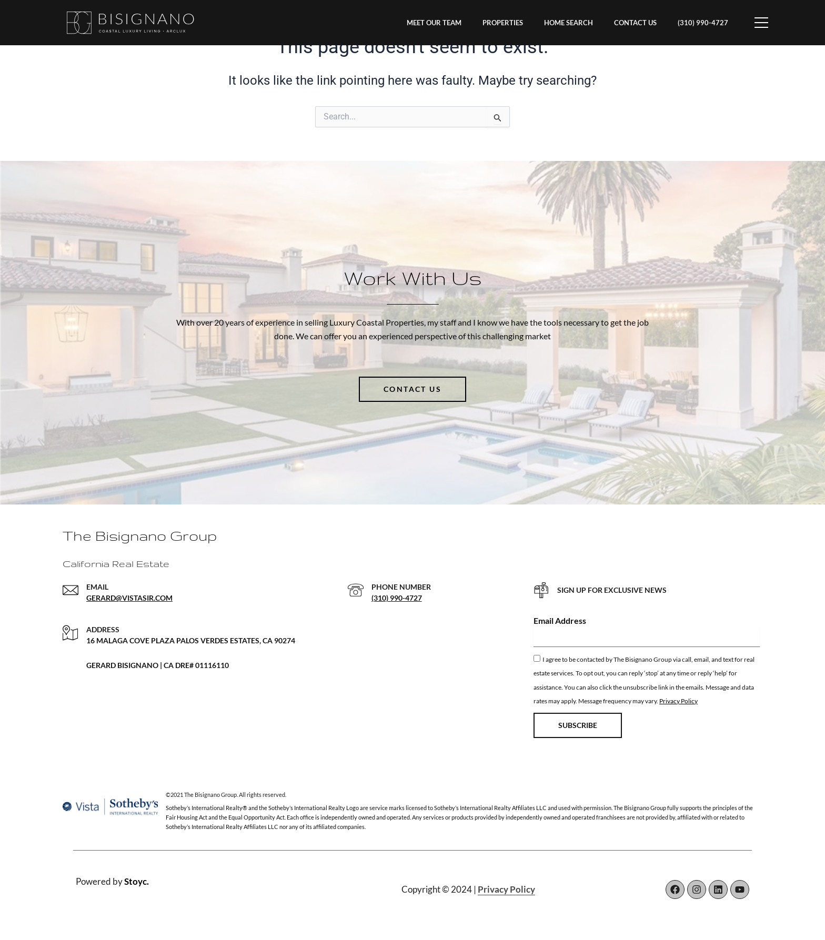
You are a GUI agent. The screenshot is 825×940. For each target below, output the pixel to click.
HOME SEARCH (568, 22)
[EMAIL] (70, 590)
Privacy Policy (678, 701)
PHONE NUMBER (401, 586)
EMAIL (97, 586)
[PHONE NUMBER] (356, 590)
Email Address (560, 620)
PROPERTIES (502, 22)
